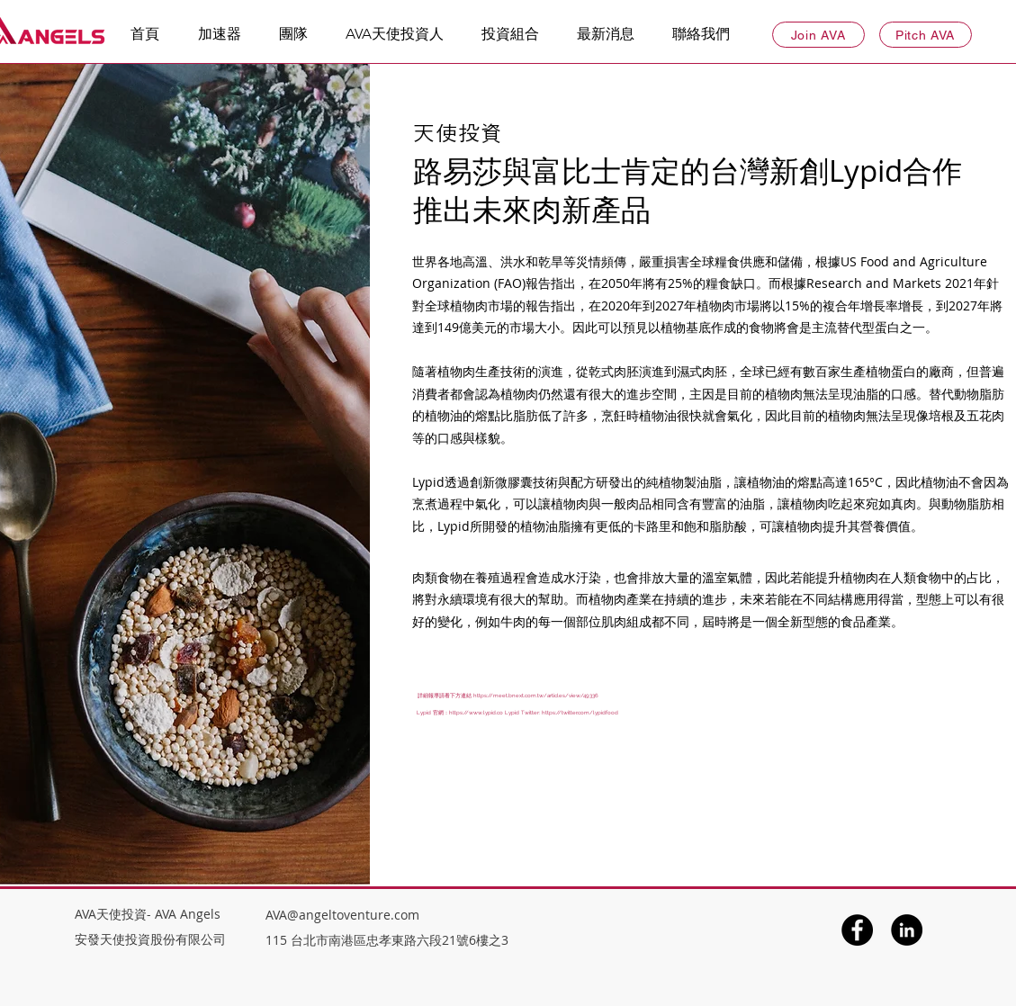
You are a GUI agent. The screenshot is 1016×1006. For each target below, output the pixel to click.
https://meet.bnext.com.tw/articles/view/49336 (535, 695)
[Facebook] (857, 930)
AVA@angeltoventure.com (342, 914)
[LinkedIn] (906, 930)
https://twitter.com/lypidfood (580, 712)
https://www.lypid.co (476, 712)
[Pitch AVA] (925, 35)
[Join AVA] (818, 35)
